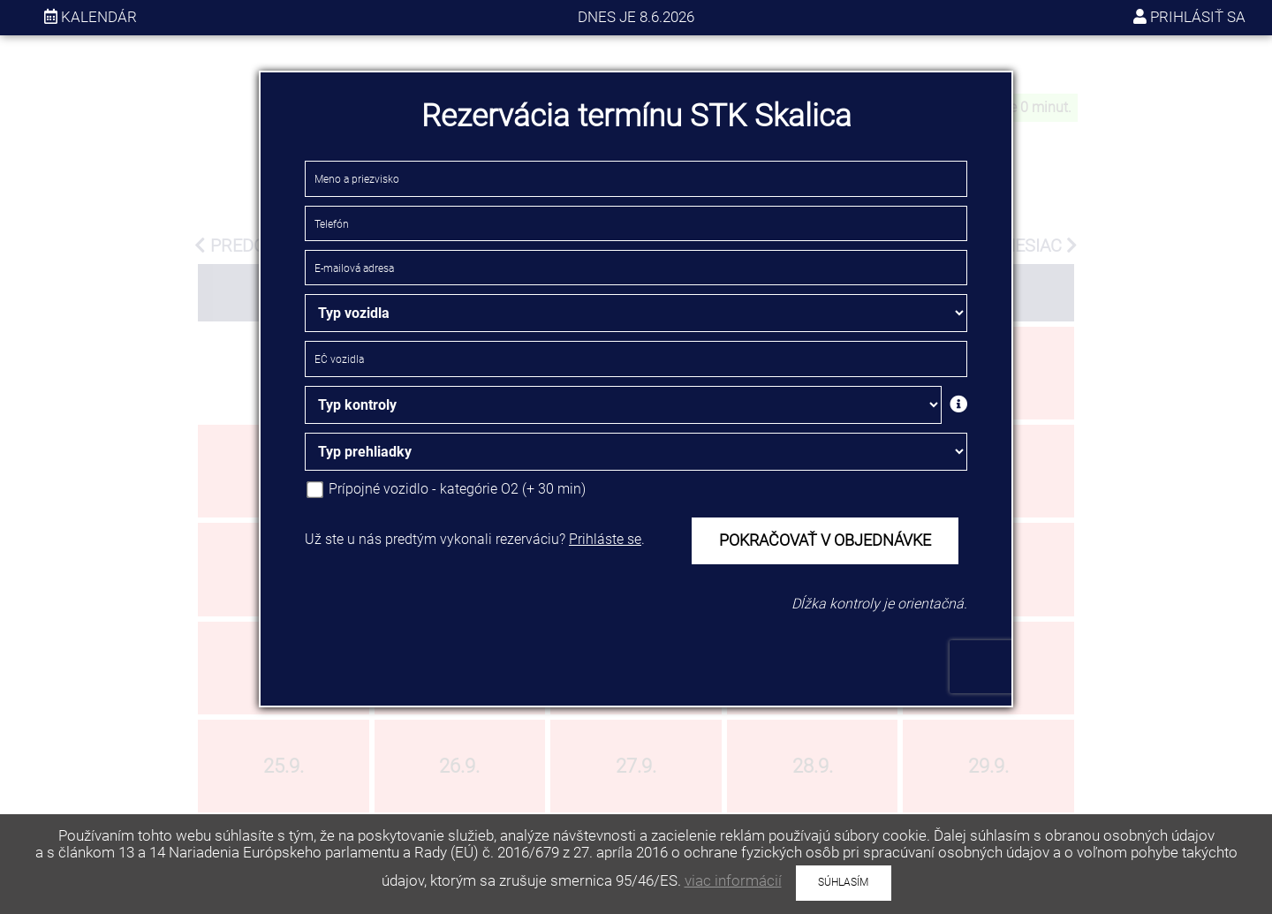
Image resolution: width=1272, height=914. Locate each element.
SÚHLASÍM (843, 882)
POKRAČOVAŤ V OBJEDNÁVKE (825, 540)
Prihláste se (605, 539)
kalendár (90, 17)
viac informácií (733, 880)
